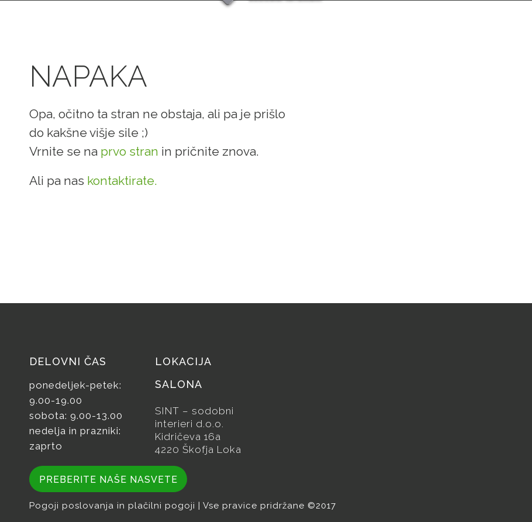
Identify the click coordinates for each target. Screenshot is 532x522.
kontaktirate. (122, 180)
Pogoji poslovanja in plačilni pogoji (113, 505)
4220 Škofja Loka (198, 449)
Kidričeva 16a (188, 436)
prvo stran (129, 151)
